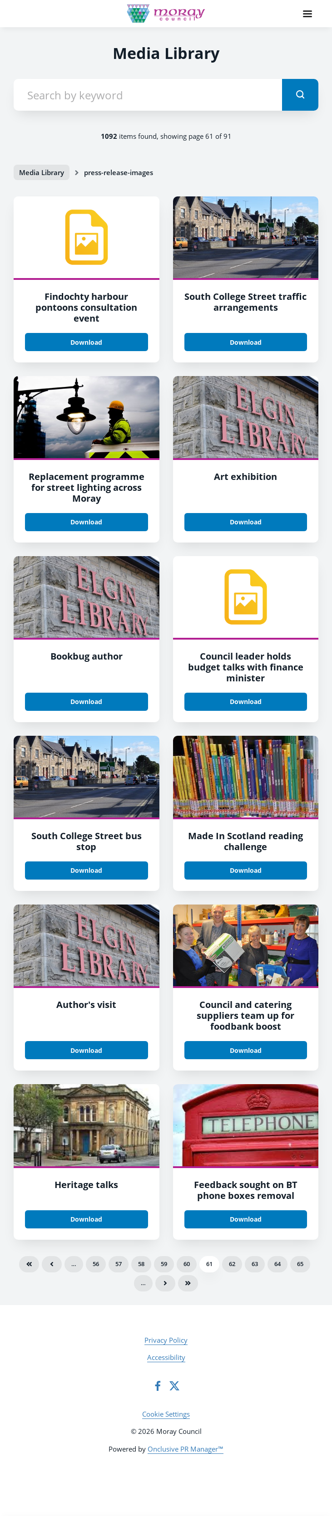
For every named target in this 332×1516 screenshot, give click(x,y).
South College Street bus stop (86, 841)
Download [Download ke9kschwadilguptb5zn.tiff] (86, 342)
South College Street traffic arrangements (245, 301)
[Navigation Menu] (307, 13)
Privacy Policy (166, 1340)
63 (255, 1264)
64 (277, 1264)
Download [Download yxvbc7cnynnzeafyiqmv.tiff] (246, 701)
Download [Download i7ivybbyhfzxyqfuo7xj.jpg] (86, 522)
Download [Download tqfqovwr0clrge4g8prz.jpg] (246, 1050)
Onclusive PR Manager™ (185, 1448)
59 (164, 1264)
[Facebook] (158, 1386)
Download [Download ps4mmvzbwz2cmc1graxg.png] (86, 1219)
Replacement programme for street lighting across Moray (86, 487)
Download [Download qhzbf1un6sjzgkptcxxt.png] (246, 870)
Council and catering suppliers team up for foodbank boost (245, 1015)
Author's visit (86, 1004)
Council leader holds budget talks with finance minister (245, 667)
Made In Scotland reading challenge (245, 841)
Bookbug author (86, 656)
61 (209, 1264)
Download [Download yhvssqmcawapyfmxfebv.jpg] (246, 1219)
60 (186, 1264)
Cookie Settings (166, 1413)
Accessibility (166, 1357)
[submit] (300, 95)
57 (118, 1264)
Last (188, 1283)
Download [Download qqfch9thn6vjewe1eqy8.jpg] (246, 522)
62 (232, 1264)
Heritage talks (86, 1185)
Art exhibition (245, 476)
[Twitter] (174, 1386)
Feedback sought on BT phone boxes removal (245, 1190)
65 (300, 1264)
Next (165, 1283)
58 (141, 1264)
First (29, 1264)
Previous (52, 1264)
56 (96, 1264)
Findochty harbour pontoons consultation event (86, 307)
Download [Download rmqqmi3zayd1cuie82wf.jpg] (246, 342)
